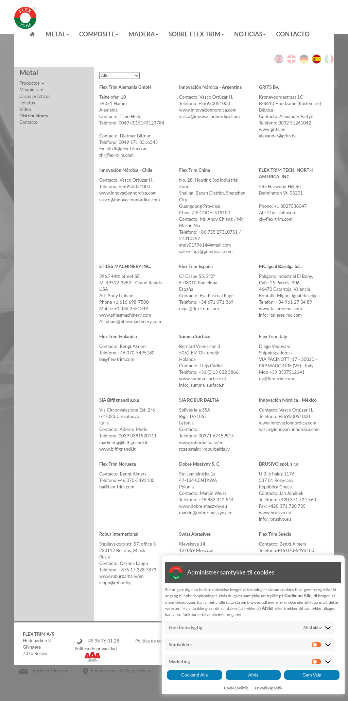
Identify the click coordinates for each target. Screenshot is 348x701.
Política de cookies (153, 641)
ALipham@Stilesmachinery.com (130, 321)
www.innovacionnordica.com (208, 110)
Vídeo (25, 109)
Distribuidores (33, 115)
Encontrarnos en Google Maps (121, 670)
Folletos (27, 102)
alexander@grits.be (278, 135)
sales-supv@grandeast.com (205, 251)
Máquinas (31, 89)
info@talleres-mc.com (280, 315)
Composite (98, 34)
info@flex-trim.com (49, 670)
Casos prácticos (34, 96)
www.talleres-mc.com (280, 308)
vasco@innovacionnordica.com (209, 116)
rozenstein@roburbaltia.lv (204, 449)
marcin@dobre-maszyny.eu (205, 512)
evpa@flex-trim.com (199, 308)
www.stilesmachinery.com (125, 315)
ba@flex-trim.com (116, 359)
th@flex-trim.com (116, 155)
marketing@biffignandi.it (123, 442)
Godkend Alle (194, 675)
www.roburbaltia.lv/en (201, 442)
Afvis (253, 675)
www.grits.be (272, 129)
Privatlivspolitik (268, 687)
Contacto (293, 34)
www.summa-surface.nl (202, 378)
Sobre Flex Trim (196, 34)
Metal (57, 34)
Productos (31, 83)
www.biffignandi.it (117, 449)
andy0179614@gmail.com (205, 245)
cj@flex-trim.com (276, 219)
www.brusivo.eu (275, 512)
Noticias (250, 34)
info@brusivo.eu (275, 519)
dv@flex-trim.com (276, 378)
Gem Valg (311, 675)
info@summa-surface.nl (202, 385)
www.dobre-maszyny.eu (203, 506)
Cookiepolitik (236, 687)
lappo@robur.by (114, 582)
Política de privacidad (95, 648)
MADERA (143, 34)
